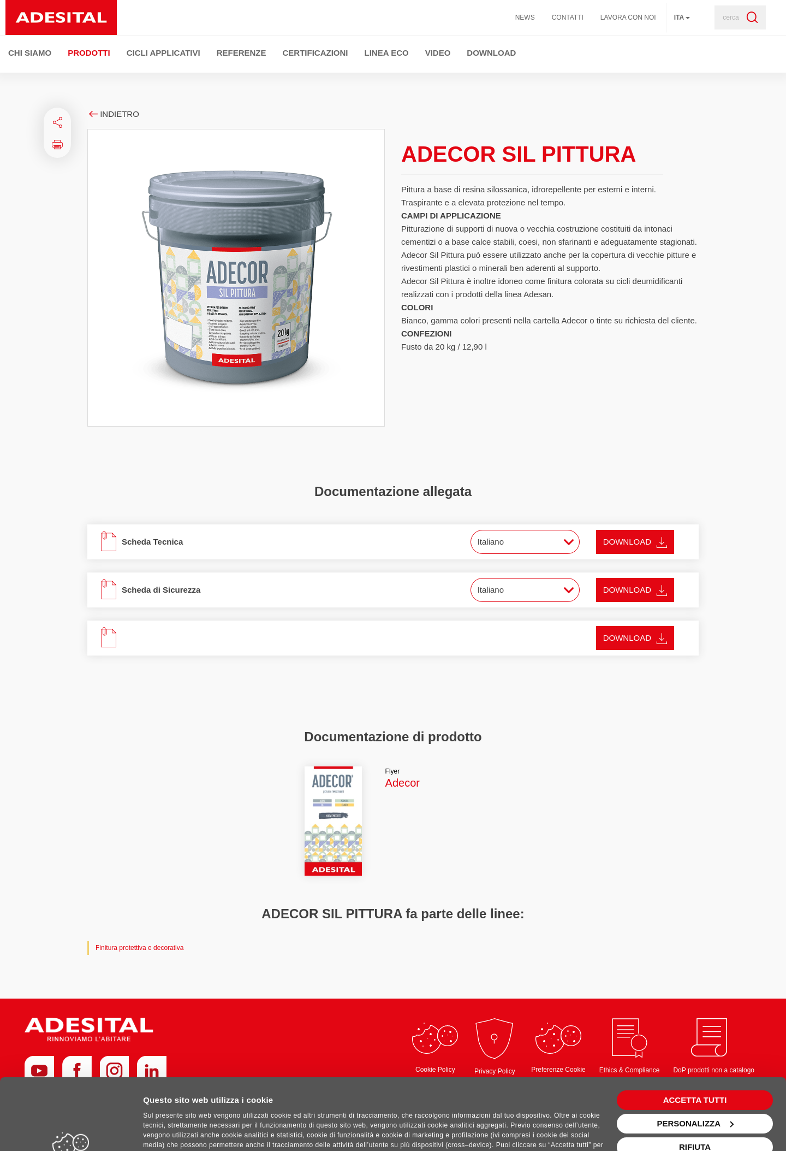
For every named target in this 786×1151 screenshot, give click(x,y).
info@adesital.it (674, 1120)
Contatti (567, 17)
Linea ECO (387, 52)
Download (491, 52)
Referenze (241, 52)
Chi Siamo (29, 52)
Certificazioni (315, 52)
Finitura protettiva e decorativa (139, 948)
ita (682, 17)
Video (438, 52)
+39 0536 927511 (618, 1120)
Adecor (402, 783)
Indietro (113, 114)
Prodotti (89, 52)
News (525, 17)
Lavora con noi (628, 17)
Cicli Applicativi (163, 52)
